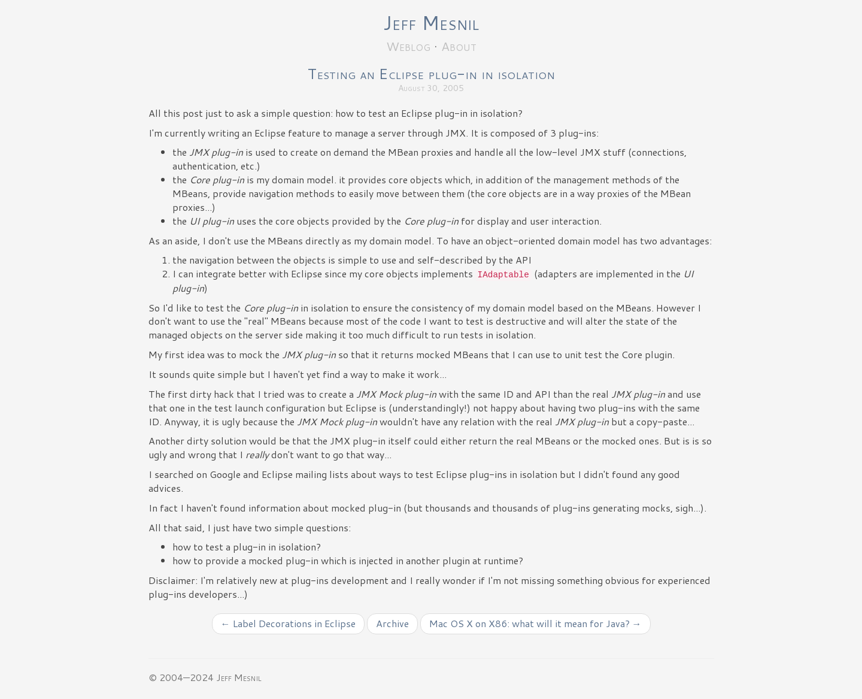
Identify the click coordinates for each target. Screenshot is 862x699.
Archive (392, 623)
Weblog (408, 46)
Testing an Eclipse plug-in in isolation (431, 73)
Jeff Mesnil (431, 22)
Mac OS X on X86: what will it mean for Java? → (535, 623)
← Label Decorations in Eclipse (288, 623)
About (458, 46)
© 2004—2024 (181, 677)
